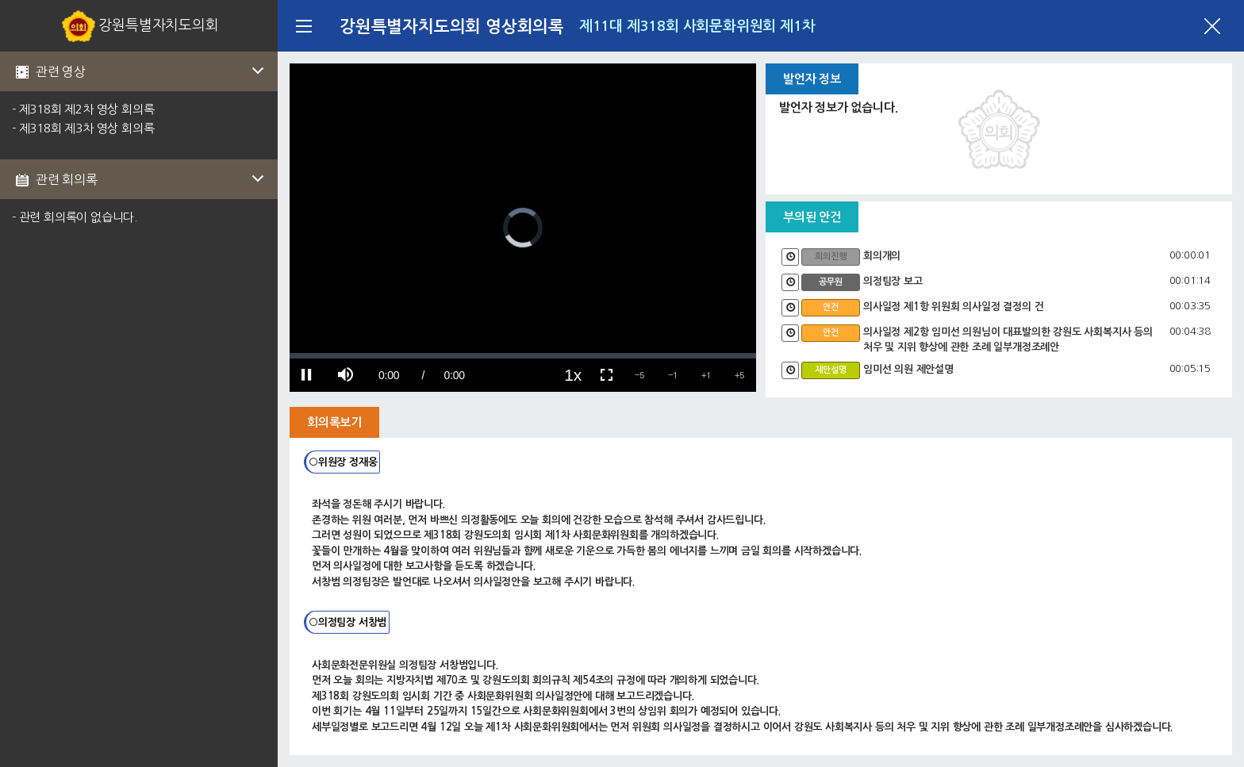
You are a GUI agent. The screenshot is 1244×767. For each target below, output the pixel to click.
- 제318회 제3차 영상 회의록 (83, 128)
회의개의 (881, 256)
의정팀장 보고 (893, 281)
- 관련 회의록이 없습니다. (74, 217)
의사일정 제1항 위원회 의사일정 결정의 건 (953, 306)
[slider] (523, 356)
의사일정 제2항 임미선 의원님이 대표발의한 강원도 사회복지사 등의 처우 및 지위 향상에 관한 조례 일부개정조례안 (1008, 340)
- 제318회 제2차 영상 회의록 (83, 109)
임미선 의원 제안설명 (908, 369)
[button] (639, 375)
